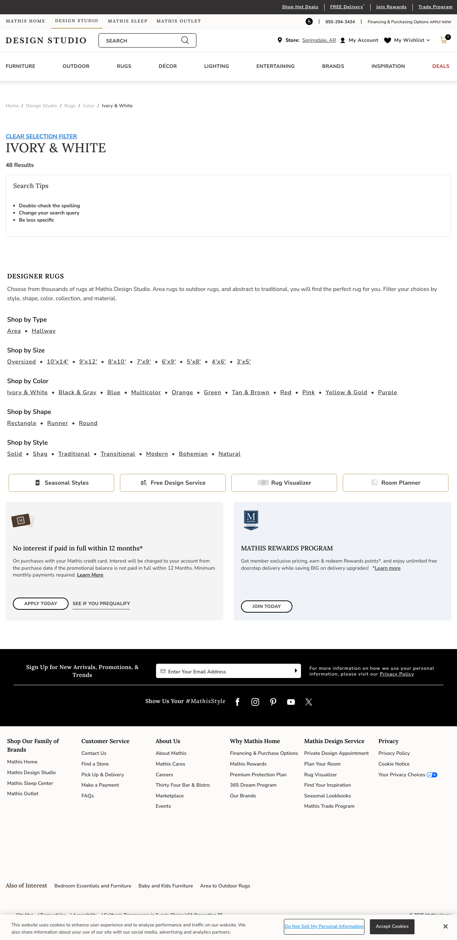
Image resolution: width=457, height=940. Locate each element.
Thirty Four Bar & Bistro (183, 785)
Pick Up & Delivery (102, 774)
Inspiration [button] (388, 66)
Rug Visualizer (289, 483)
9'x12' (88, 362)
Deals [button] (441, 66)
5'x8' (194, 362)
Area (14, 331)
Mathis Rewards (248, 764)
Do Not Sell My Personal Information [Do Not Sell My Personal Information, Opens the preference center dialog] (324, 926)
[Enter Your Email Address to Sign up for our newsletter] (223, 671)
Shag (40, 454)
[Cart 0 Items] (444, 42)
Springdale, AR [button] (319, 40)
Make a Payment (100, 785)
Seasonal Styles (67, 483)
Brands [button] (333, 66)
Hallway (44, 331)
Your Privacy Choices (401, 774)
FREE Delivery (346, 7)
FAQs (87, 795)
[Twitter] (309, 702)
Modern (157, 454)
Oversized (21, 362)
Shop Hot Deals (300, 7)
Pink (308, 392)
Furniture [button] (20, 66)
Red (286, 392)
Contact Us (93, 753)
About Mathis (171, 753)
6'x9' (169, 362)
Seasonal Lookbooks (327, 795)
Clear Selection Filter (41, 136)
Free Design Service (178, 483)
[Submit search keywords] (185, 40)
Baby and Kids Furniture (166, 885)
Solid (14, 454)
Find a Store (95, 764)
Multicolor (146, 392)
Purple (387, 392)
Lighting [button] (216, 66)
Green (212, 392)
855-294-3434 (340, 22)
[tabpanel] (228, 187)
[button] (360, 40)
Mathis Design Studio (31, 772)
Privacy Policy (397, 674)
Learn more (388, 568)
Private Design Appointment (336, 753)
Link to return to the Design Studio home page (52, 40)
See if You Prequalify (101, 603)
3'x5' (244, 362)
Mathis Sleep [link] (127, 21)
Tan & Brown (251, 392)
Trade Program (435, 7)
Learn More (90, 575)
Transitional (118, 454)
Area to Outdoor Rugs (225, 885)
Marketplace (170, 795)
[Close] (445, 926)
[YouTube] (291, 702)
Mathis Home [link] (25, 21)
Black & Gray (77, 392)
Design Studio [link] (77, 21)
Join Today (266, 606)
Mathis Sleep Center (30, 783)
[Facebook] (237, 702)
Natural (230, 454)
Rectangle (21, 423)
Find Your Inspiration (327, 785)
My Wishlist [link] (409, 40)
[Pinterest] (273, 702)
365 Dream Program (253, 785)
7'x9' (144, 362)
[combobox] (143, 41)
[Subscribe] (295, 671)
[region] (228, 927)
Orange (182, 392)
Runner (57, 423)
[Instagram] (255, 702)
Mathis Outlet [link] (178, 21)
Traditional (74, 454)
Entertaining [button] (275, 66)
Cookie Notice (394, 764)
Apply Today (40, 603)
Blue (114, 392)
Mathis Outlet (22, 793)
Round (88, 423)
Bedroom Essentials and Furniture (92, 885)
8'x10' (117, 362)
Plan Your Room (322, 764)
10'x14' (58, 362)
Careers (164, 774)
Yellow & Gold (346, 392)
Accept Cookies (392, 926)
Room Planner (401, 483)
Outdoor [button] (76, 66)
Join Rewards (391, 7)
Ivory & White (27, 392)
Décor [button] (168, 66)
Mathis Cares (170, 764)
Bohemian (193, 454)
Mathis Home (22, 761)
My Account (363, 40)
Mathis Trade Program (329, 806)
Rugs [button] (124, 66)
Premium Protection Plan (258, 774)
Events (163, 806)
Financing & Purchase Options (264, 753)
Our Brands (243, 795)
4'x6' (219, 362)
